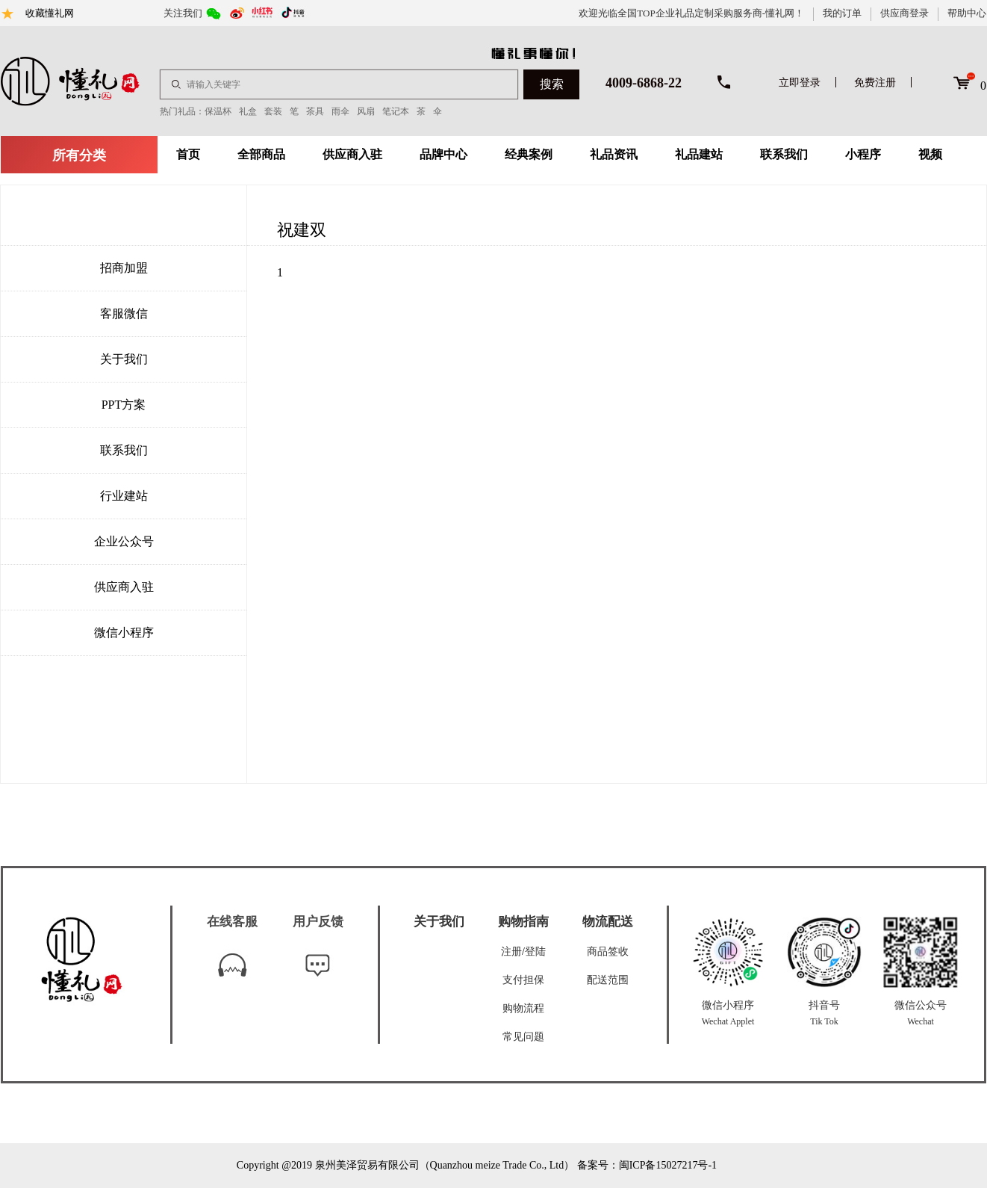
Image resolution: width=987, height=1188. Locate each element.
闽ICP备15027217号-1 (668, 1165)
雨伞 (340, 111)
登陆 (535, 951)
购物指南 (523, 922)
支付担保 (523, 980)
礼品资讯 (614, 154)
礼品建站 (699, 154)
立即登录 (800, 82)
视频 (930, 154)
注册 (511, 951)
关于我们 (124, 359)
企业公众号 (124, 541)
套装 (273, 111)
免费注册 (875, 82)
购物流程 (523, 1008)
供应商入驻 (352, 154)
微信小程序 (124, 632)
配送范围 (608, 980)
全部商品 (261, 154)
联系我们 (784, 154)
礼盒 (248, 111)
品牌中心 (443, 154)
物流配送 (607, 922)
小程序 (863, 154)
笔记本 (395, 111)
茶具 (315, 111)
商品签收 (608, 951)
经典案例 (528, 154)
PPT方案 (124, 404)
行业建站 (124, 495)
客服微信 (124, 313)
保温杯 (218, 111)
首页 (188, 154)
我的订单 (842, 13)
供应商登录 (904, 13)
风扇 (366, 111)
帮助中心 (966, 13)
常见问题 (523, 1036)
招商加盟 (124, 268)
